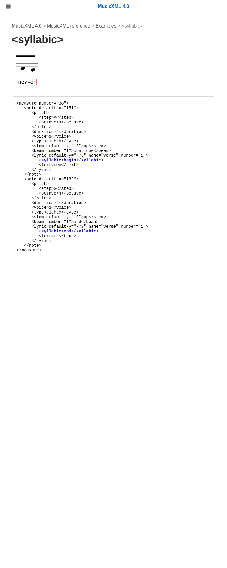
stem (39, 146)
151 (70, 108)
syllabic (51, 160)
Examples (105, 25)
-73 (80, 155)
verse (109, 155)
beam (39, 150)
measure (27, 103)
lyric (40, 155)
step (46, 117)
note (32, 108)
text (46, 165)
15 (76, 146)
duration (44, 131)
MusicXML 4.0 (27, 25)
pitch (40, 112)
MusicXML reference (68, 25)
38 (61, 103)
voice (40, 136)
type (39, 141)
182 (70, 179)
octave (48, 122)
